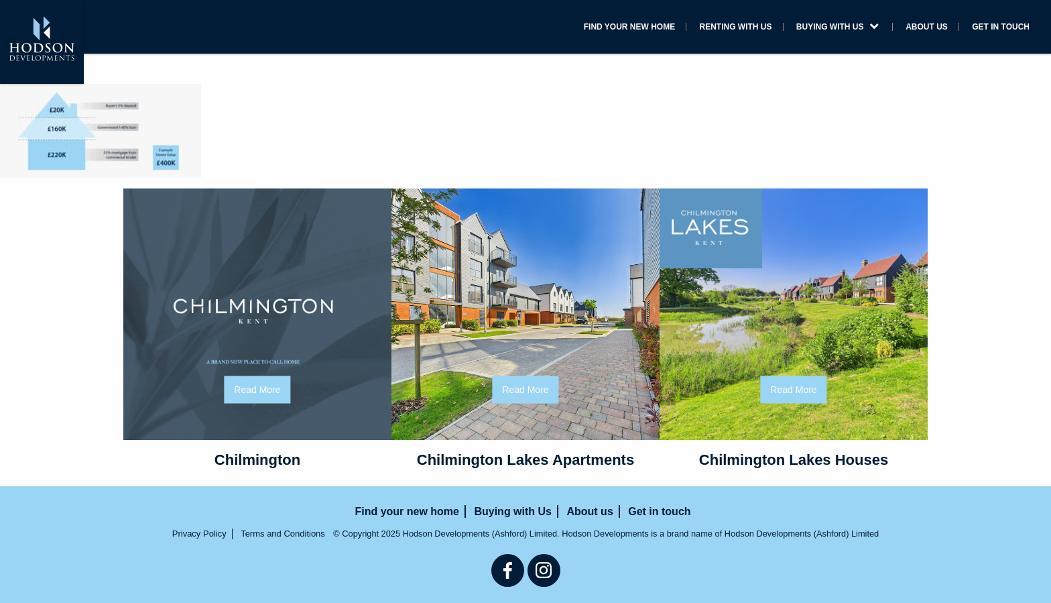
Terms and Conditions (283, 534)
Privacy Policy (199, 534)
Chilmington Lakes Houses (793, 459)
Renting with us (736, 27)
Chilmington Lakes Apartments (525, 459)
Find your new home (629, 27)
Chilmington (257, 459)
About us (927, 27)
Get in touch (1001, 27)
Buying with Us (837, 27)
